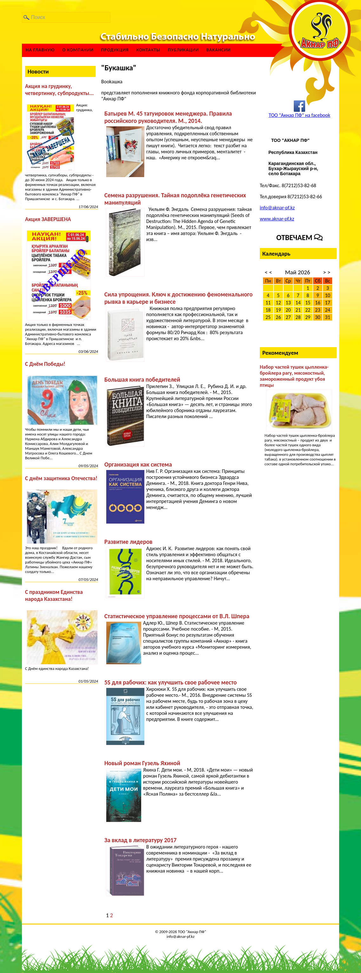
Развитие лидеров (128, 541)
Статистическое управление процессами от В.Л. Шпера (176, 616)
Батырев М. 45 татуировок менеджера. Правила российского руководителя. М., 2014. (168, 117)
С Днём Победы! (45, 363)
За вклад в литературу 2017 (140, 840)
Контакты (148, 50)
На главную (40, 50)
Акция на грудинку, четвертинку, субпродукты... (59, 90)
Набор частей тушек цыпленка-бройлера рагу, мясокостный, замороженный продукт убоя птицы (294, 376)
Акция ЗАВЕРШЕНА (48, 219)
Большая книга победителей (142, 379)
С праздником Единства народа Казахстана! (54, 595)
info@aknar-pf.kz (277, 208)
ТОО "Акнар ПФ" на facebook (299, 115)
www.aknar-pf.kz (277, 219)
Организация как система (138, 464)
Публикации (183, 50)
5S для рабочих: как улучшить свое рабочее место (170, 682)
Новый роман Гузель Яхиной (142, 763)
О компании (77, 50)
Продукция (115, 50)
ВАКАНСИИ (219, 50)
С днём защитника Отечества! (61, 478)
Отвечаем (299, 237)
